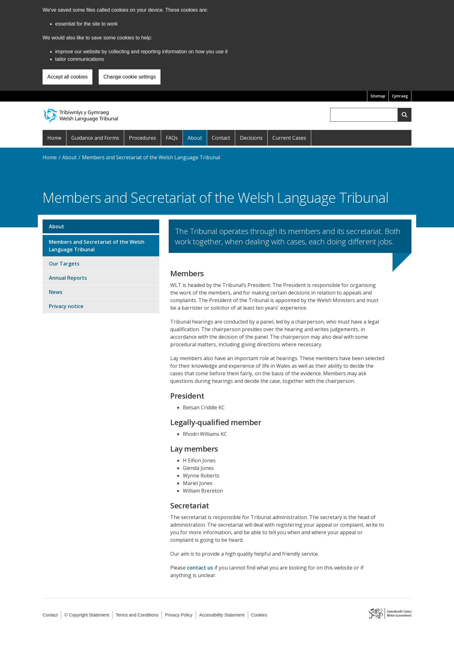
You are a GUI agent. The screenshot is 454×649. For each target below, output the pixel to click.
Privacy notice (66, 306)
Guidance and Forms (95, 137)
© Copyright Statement (86, 614)
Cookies (259, 614)
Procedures (142, 137)
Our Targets (64, 263)
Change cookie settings (129, 76)
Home (54, 137)
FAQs (172, 137)
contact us (200, 567)
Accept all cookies (67, 76)
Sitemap (377, 96)
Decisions (251, 137)
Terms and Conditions (137, 614)
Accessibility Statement (222, 614)
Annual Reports (68, 277)
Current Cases (289, 137)
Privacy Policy (178, 614)
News (55, 292)
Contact (221, 137)
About (195, 137)
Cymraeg (400, 96)
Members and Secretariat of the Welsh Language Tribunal (151, 157)
